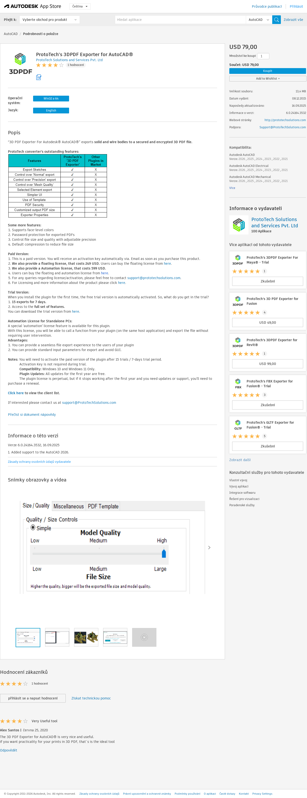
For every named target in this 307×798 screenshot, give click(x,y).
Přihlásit (296, 6)
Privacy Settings (262, 794)
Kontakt (244, 794)
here (167, 263)
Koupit (267, 71)
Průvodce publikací (267, 6)
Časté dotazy (227, 794)
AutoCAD (11, 33)
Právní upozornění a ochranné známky (147, 794)
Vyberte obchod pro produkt (45, 19)
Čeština (80, 6)
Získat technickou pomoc (91, 698)
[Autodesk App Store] (33, 6)
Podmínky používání (187, 794)
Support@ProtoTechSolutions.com (283, 127)
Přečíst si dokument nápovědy (32, 414)
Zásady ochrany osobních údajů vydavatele (39, 461)
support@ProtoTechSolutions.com (89, 402)
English (51, 110)
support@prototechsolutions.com (153, 278)
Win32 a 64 (51, 98)
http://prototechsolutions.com (285, 120)
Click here (16, 393)
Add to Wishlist (268, 78)
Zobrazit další (240, 460)
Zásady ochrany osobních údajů (99, 794)
